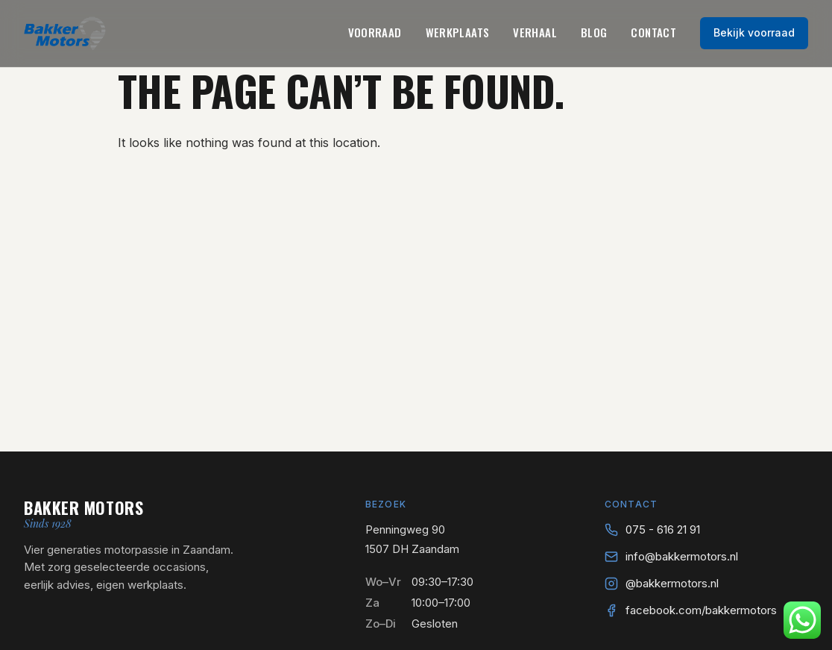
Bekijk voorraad (754, 32)
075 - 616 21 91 (662, 529)
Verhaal (535, 32)
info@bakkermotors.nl (681, 556)
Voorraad (375, 32)
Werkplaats (458, 32)
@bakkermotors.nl (672, 583)
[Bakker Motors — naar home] (65, 33)
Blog (594, 32)
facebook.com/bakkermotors (701, 610)
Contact (653, 32)
